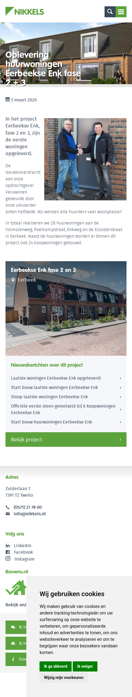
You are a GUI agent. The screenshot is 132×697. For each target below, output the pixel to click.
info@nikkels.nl (25, 514)
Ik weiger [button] (85, 666)
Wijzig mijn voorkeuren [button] (63, 677)
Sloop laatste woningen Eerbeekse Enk (49, 397)
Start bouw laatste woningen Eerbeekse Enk (54, 387)
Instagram (20, 559)
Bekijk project (26, 439)
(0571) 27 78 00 (28, 507)
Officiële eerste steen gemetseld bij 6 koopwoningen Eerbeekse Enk (63, 409)
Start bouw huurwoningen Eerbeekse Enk (51, 422)
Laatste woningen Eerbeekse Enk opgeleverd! (56, 378)
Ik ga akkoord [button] (55, 666)
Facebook (23, 552)
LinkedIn (22, 545)
